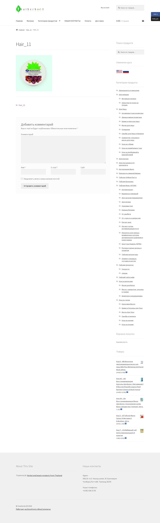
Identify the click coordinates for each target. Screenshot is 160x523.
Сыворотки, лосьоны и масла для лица (130, 139)
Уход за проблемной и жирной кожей (130, 153)
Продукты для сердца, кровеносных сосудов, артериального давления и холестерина (132, 236)
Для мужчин (123, 159)
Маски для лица (128, 125)
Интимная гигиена (129, 99)
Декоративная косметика (132, 117)
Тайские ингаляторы (130, 254)
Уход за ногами (127, 320)
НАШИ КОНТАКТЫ (72, 21)
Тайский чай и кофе (126, 277)
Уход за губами (127, 144)
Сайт (83, 167)
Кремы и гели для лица (131, 121)
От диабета (126, 214)
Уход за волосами (126, 281)
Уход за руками (127, 324)
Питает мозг (126, 222)
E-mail (54, 167)
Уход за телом (124, 300)
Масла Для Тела (128, 312)
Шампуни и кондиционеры (132, 296)
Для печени (126, 202)
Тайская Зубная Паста (128, 177)
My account (105, 8)
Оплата (88, 21)
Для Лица (123, 109)
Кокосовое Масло (128, 304)
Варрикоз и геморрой (130, 194)
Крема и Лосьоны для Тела (132, 308)
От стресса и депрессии (131, 218)
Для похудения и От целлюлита (127, 164)
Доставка (99, 21)
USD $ (154, 14)
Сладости (125, 269)
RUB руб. (155, 19)
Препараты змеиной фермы (129, 173)
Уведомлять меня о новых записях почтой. (42, 179)
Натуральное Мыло (126, 169)
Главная (19, 21)
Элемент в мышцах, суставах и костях (129, 260)
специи (124, 273)
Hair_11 (29, 30)
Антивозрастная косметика (132, 113)
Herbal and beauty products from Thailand (44, 475)
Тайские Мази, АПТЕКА (127, 185)
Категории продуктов (47, 21)
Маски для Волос (128, 285)
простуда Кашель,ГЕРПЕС (131, 244)
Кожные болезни (128, 210)
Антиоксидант (127, 190)
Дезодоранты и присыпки (129, 90)
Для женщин (124, 94)
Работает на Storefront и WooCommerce (33, 509)
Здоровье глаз (127, 206)
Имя (23, 167)
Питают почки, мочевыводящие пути (130, 227)
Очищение (126, 129)
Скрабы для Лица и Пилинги (133, 133)
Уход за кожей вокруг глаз (132, 148)
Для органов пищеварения (132, 198)
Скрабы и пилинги (129, 316)
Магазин (30, 21)
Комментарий (27, 134)
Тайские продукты (126, 265)
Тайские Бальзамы (126, 181)
